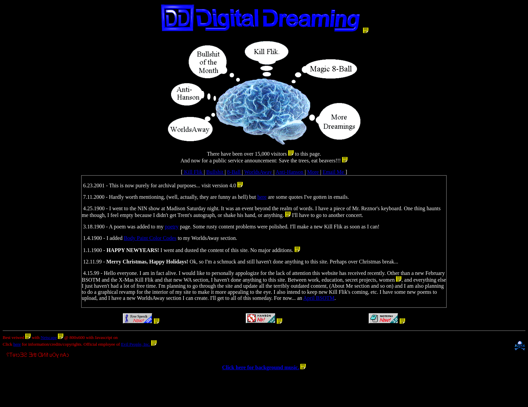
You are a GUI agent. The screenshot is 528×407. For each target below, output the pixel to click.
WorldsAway (258, 172)
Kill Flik (193, 172)
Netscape (49, 337)
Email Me (334, 172)
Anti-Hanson (290, 172)
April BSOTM (318, 298)
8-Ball (234, 172)
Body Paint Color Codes (150, 238)
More (313, 172)
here (262, 197)
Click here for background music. (260, 367)
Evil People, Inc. (135, 344)
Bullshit (215, 172)
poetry (171, 226)
